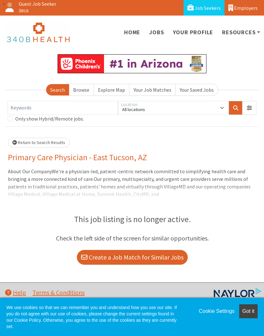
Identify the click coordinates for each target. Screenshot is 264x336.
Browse (81, 90)
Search (57, 90)
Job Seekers (204, 8)
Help (15, 292)
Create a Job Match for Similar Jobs (132, 257)
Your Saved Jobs (197, 90)
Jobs (156, 32)
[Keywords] (63, 108)
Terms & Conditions (58, 292)
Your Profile (193, 32)
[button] (249, 108)
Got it (248, 311)
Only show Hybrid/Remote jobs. (49, 118)
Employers (243, 8)
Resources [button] (238, 32)
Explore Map (111, 90)
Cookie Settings (216, 311)
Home (132, 32)
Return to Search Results (38, 142)
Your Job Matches (152, 90)
